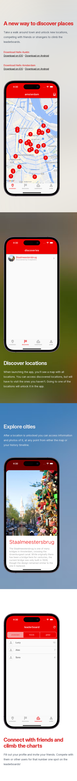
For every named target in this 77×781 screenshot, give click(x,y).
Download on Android (37, 55)
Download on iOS (13, 55)
